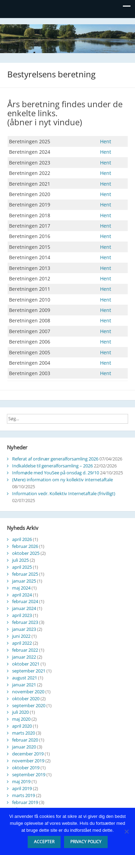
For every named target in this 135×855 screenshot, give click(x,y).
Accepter (44, 842)
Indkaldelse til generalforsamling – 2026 (52, 466)
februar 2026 (25, 546)
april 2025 (22, 567)
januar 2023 (24, 629)
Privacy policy (85, 842)
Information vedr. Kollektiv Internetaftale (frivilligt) (63, 493)
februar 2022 (25, 650)
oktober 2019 (25, 767)
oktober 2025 (25, 553)
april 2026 (22, 539)
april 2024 (22, 595)
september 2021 (28, 671)
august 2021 (24, 678)
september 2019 (28, 774)
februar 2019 (25, 802)
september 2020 (28, 705)
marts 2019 (23, 795)
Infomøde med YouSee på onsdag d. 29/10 (55, 472)
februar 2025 (25, 574)
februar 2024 (25, 601)
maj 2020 (21, 719)
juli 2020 (20, 712)
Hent (105, 141)
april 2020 (22, 726)
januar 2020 (24, 747)
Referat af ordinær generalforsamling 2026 (55, 459)
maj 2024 (21, 588)
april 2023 (22, 615)
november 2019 (28, 760)
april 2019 (22, 788)
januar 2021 (24, 685)
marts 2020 (23, 733)
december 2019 (28, 754)
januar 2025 (24, 581)
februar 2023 (25, 622)
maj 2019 (21, 781)
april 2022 (22, 643)
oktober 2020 (25, 698)
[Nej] (126, 831)
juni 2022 (21, 636)
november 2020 (28, 691)
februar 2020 (25, 740)
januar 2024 (24, 608)
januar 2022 (24, 657)
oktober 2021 (25, 664)
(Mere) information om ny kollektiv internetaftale (62, 479)
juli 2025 (20, 560)
